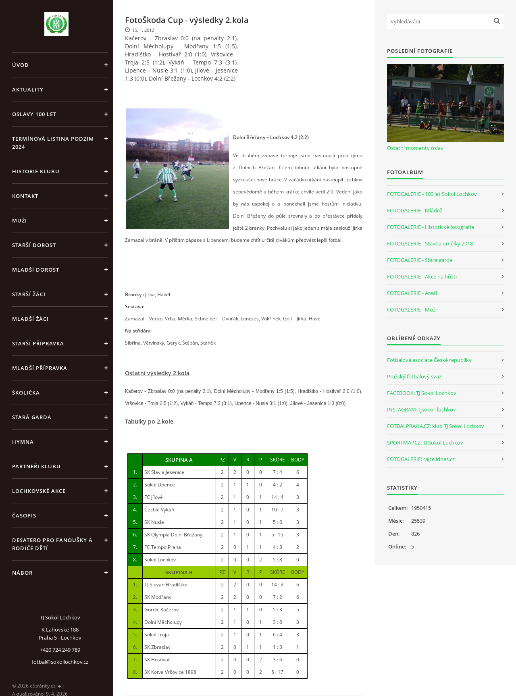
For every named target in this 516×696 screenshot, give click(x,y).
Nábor (22, 572)
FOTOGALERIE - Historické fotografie (430, 227)
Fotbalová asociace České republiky (429, 360)
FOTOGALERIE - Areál (412, 293)
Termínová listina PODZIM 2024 (53, 142)
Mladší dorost (35, 269)
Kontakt (25, 195)
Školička (26, 392)
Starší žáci (29, 294)
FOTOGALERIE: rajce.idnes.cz (421, 459)
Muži (19, 220)
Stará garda (32, 417)
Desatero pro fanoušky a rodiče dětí (52, 544)
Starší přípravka (38, 343)
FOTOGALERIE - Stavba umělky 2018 (430, 243)
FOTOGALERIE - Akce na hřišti (422, 276)
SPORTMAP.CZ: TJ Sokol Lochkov (425, 442)
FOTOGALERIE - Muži (412, 309)
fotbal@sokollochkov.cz (60, 661)
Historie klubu (36, 171)
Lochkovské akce (39, 490)
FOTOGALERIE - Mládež (414, 210)
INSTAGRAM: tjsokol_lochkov (421, 409)
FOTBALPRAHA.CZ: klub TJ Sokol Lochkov (435, 426)
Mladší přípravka (39, 368)
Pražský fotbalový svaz (414, 376)
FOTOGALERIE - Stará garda (419, 260)
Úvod (20, 65)
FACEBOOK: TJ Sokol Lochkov (421, 393)
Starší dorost (34, 245)
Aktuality (28, 89)
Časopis (24, 515)
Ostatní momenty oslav (415, 148)
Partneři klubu (36, 466)
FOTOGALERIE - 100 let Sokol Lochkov (432, 193)
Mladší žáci (30, 318)
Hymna (23, 441)
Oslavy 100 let (34, 114)
